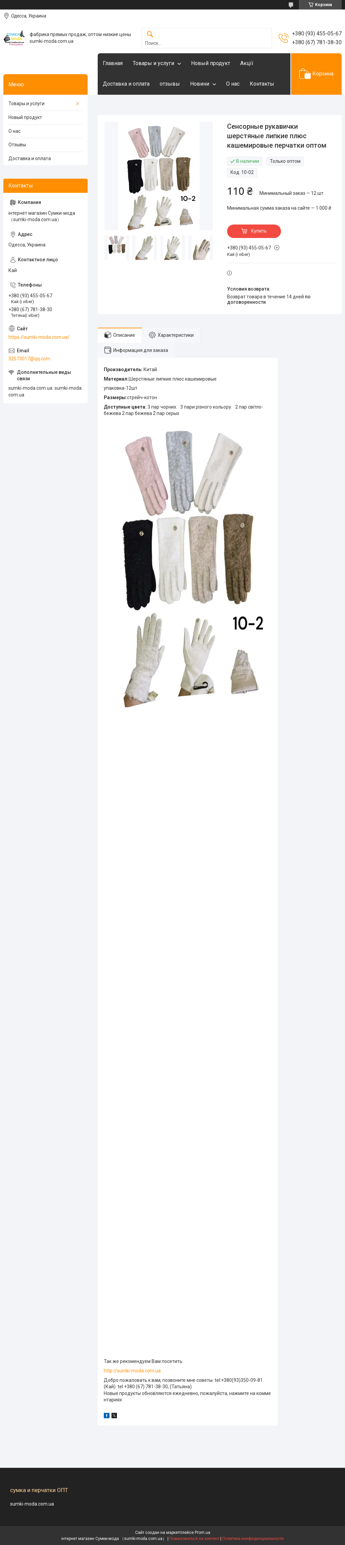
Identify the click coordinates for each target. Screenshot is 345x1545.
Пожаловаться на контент (194, 1538)
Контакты (262, 84)
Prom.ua (202, 1532)
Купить (259, 231)
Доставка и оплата (126, 84)
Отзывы (17, 144)
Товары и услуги (153, 63)
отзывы (170, 84)
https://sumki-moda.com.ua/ (39, 337)
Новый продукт (210, 63)
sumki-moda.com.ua (32, 1504)
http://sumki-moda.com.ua (132, 1370)
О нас (233, 84)
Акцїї (246, 63)
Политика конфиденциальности (253, 1538)
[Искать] (150, 34)
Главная (113, 63)
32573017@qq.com (29, 358)
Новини (199, 84)
